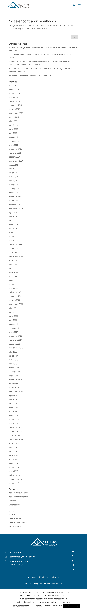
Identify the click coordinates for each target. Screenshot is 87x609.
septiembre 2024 (16, 161)
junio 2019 (13, 403)
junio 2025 (13, 125)
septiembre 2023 (16, 208)
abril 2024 (13, 181)
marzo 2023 (14, 232)
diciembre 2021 (15, 292)
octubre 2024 (14, 157)
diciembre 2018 (15, 427)
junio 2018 (13, 451)
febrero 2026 (14, 93)
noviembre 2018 (15, 431)
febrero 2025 (14, 141)
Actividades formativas (18, 496)
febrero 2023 (14, 236)
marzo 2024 (14, 185)
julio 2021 (13, 308)
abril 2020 (13, 364)
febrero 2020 (14, 372)
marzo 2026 (14, 89)
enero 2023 (13, 240)
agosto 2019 (14, 395)
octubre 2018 (14, 435)
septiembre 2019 (16, 391)
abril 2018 (13, 459)
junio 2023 (13, 220)
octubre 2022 (14, 252)
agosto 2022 (14, 260)
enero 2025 (13, 145)
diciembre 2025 (15, 101)
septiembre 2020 (16, 348)
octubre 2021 (14, 300)
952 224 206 (15, 552)
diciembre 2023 (15, 196)
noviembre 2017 (15, 479)
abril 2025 (13, 133)
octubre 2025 (14, 109)
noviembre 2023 (15, 200)
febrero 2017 (14, 483)
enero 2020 (13, 375)
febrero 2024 (14, 188)
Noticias (12, 500)
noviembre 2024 (15, 153)
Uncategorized (15, 505)
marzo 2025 (14, 137)
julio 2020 (13, 352)
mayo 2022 (13, 272)
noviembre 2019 (15, 383)
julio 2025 (13, 121)
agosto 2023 (14, 212)
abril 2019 (13, 411)
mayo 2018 (13, 455)
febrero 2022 (14, 284)
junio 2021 (13, 312)
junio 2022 (13, 268)
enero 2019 (13, 423)
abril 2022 (13, 276)
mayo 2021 (13, 316)
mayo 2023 (13, 224)
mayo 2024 (13, 176)
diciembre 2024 (15, 149)
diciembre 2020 (15, 336)
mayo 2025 (13, 129)
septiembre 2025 (16, 113)
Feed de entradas (16, 518)
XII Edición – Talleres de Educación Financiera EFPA (30, 75)
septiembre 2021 (16, 304)
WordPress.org (15, 526)
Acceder (12, 514)
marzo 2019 (13, 415)
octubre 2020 (14, 344)
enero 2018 (13, 471)
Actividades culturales (18, 493)
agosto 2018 (14, 443)
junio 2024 (13, 173)
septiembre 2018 (16, 439)
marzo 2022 (14, 280)
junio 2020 (13, 356)
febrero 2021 (14, 328)
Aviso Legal (32, 577)
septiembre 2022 (16, 256)
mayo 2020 (13, 360)
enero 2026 (13, 97)
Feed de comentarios (18, 522)
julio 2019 (13, 399)
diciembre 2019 (15, 379)
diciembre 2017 (15, 475)
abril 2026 (13, 85)
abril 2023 (13, 228)
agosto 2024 (14, 165)
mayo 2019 (13, 407)
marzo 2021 (13, 324)
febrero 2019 (14, 419)
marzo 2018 (13, 463)
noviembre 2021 (15, 296)
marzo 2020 (14, 367)
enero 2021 (13, 332)
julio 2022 (13, 264)
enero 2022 (13, 288)
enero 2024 (13, 192)
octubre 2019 (14, 387)
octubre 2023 (14, 204)
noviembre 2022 (15, 248)
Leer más (67, 606)
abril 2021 (13, 320)
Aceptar (76, 606)
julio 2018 (13, 447)
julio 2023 (13, 216)
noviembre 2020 (15, 340)
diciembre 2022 (15, 244)
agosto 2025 (14, 117)
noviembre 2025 (15, 105)
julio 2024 (13, 169)
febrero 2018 (14, 467)
